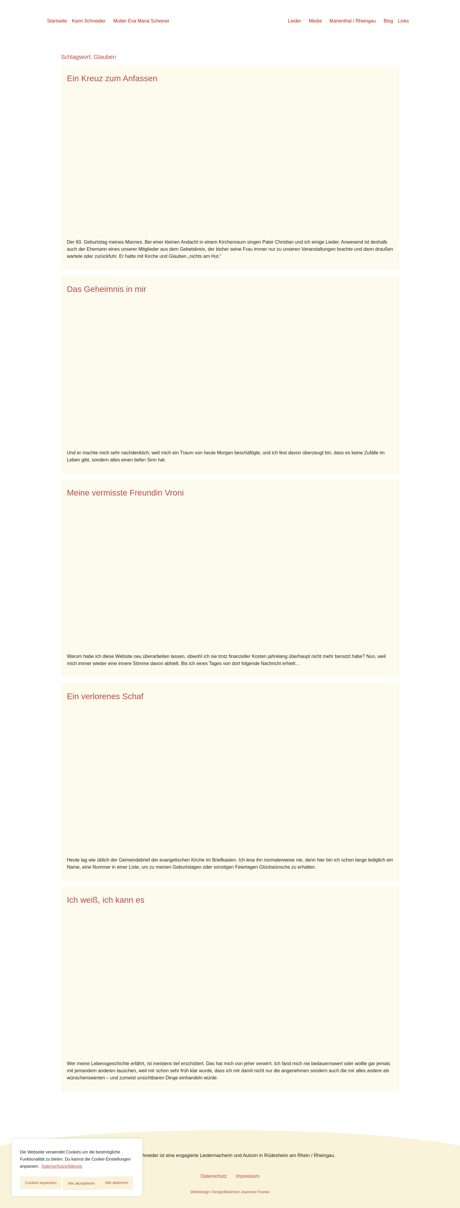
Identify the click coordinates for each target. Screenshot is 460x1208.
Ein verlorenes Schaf (105, 696)
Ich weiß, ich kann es (105, 900)
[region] (77, 1168)
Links (403, 20)
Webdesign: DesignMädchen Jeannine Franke (229, 1192)
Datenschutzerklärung (62, 1168)
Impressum (247, 1176)
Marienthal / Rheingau (353, 20)
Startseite (57, 20)
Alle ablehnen (79, 1183)
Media (315, 20)
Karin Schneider (89, 20)
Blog (388, 20)
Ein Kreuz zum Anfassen (112, 78)
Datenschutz (213, 1176)
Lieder (294, 20)
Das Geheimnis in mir (107, 289)
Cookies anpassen (40, 1183)
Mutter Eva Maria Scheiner (141, 20)
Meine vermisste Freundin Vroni (125, 492)
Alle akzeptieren (116, 1183)
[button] (90, 21)
